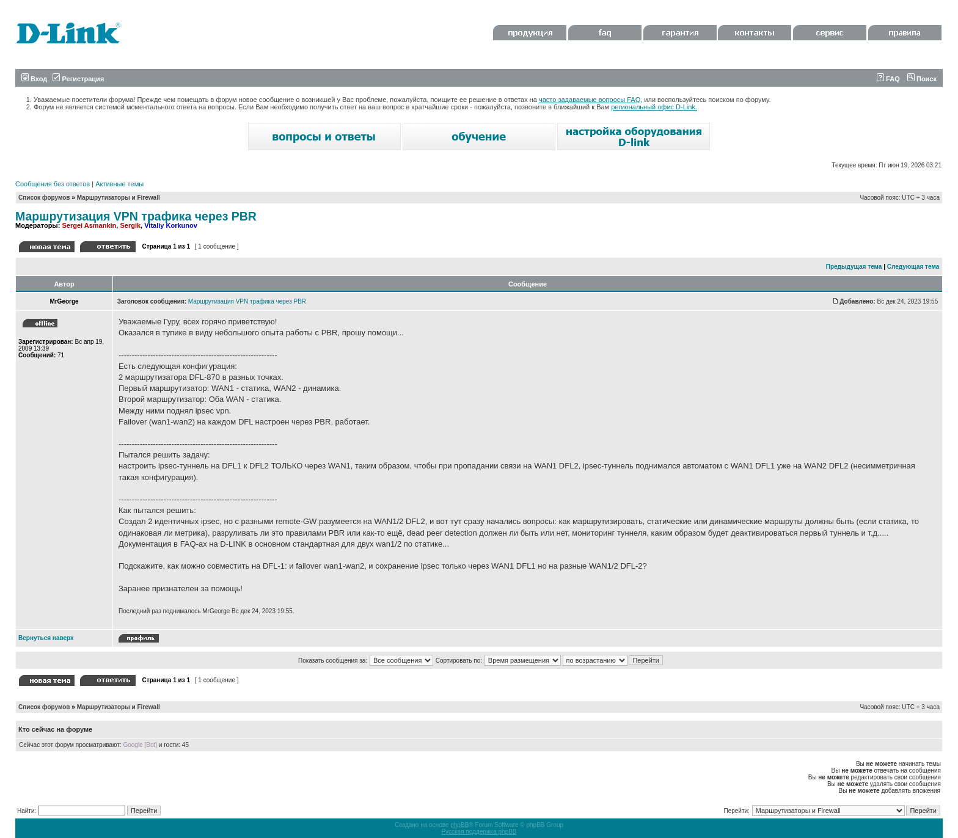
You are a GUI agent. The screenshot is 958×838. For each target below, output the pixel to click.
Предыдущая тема (854, 266)
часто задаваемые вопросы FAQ (589, 99)
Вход (34, 78)
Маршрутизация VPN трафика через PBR (136, 216)
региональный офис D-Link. (654, 107)
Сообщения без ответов (52, 184)
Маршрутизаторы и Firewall (118, 197)
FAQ (888, 78)
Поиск (922, 78)
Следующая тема (913, 266)
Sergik (130, 225)
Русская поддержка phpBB (478, 831)
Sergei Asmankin (89, 225)
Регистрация (78, 78)
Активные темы (119, 184)
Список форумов (44, 197)
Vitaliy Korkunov (170, 225)
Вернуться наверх (46, 638)
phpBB (459, 825)
